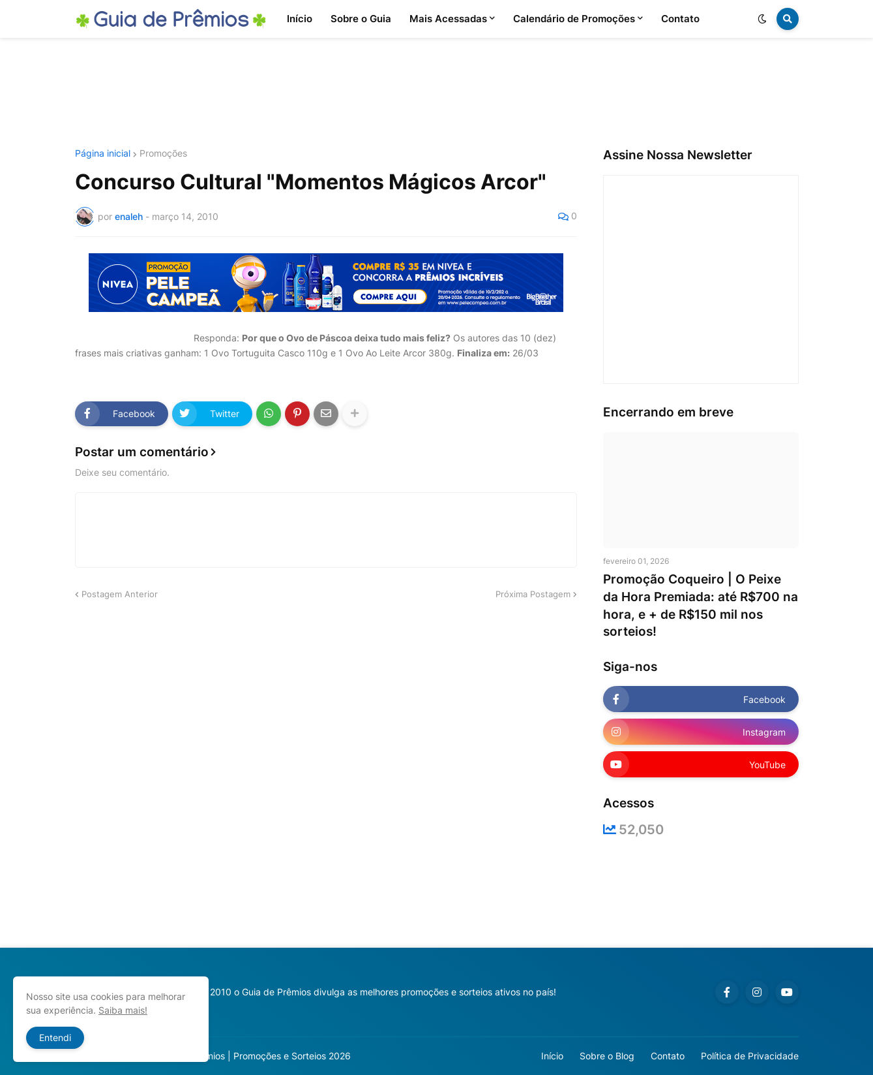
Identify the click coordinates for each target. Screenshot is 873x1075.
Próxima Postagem (533, 594)
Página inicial (102, 153)
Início (552, 1055)
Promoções (163, 153)
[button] (762, 19)
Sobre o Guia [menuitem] (361, 18)
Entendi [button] (55, 1037)
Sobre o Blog (607, 1055)
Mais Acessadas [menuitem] (448, 18)
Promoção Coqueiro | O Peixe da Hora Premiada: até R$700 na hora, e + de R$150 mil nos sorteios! (700, 605)
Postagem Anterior (119, 594)
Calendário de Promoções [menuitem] (574, 18)
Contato (668, 1055)
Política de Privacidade (750, 1055)
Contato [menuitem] (680, 18)
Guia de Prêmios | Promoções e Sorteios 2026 (253, 1055)
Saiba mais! (122, 1010)
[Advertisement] (437, 93)
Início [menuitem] (299, 18)
